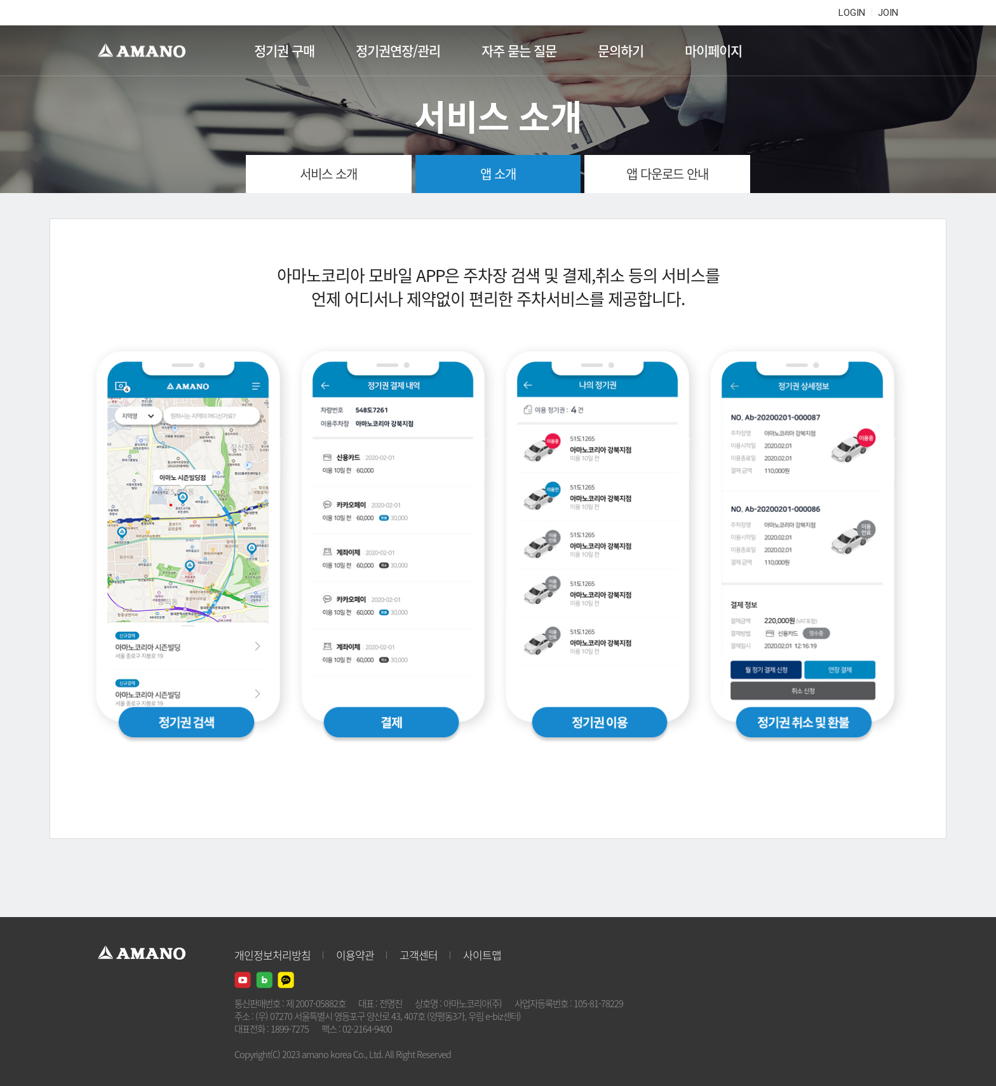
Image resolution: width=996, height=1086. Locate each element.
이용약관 (355, 955)
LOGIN (851, 12)
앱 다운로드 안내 (667, 173)
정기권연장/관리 (398, 50)
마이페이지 (713, 50)
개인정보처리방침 (272, 955)
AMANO (148, 50)
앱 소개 (498, 173)
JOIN (888, 12)
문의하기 (620, 50)
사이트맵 (482, 955)
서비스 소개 (328, 173)
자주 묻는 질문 (518, 50)
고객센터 (419, 955)
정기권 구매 (284, 50)
